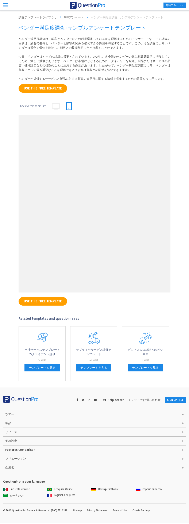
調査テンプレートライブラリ (41, 17)
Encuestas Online (16, 489)
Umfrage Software (105, 489)
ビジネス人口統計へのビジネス (145, 352)
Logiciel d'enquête (61, 495)
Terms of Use (120, 511)
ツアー (9, 415)
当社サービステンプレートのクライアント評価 (42, 352)
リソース (11, 433)
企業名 (9, 468)
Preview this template (32, 106)
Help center (108, 400)
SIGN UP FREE (172, 400)
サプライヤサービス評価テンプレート (93, 352)
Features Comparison (20, 450)
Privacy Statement (97, 511)
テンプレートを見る (42, 368)
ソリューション (15, 459)
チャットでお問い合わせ (139, 400)
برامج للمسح (13, 495)
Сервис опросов (149, 489)
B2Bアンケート (77, 17)
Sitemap (77, 511)
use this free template (43, 88)
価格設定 (11, 441)
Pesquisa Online (60, 489)
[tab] (69, 106)
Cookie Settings (141, 511)
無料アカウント (171, 5)
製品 (8, 424)
